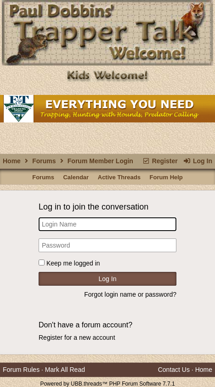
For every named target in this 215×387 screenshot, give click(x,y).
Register (159, 161)
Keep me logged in (73, 263)
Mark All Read (65, 369)
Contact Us (174, 369)
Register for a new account (77, 337)
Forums (44, 161)
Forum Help (166, 177)
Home (12, 161)
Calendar (76, 177)
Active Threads (119, 177)
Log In (197, 161)
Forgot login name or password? (130, 294)
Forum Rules (21, 369)
